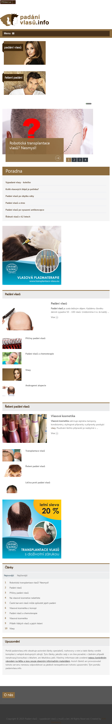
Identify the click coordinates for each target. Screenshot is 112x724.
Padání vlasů (59, 303)
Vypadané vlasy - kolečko (18, 182)
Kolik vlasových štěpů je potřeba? (22, 189)
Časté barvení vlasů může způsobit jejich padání (33, 602)
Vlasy (28, 369)
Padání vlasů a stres (15, 202)
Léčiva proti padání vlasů (37, 482)
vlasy (53, 427)
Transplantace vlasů (35, 450)
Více (54, 317)
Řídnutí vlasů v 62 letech (18, 216)
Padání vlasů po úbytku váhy (20, 195)
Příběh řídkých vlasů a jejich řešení (26, 623)
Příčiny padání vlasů (35, 338)
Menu (9, 33)
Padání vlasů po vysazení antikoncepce (25, 209)
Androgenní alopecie (35, 385)
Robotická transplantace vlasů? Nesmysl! (30, 145)
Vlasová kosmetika (63, 416)
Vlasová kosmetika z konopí (23, 608)
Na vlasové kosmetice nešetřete (25, 597)
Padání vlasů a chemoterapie (39, 353)
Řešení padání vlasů (35, 466)
